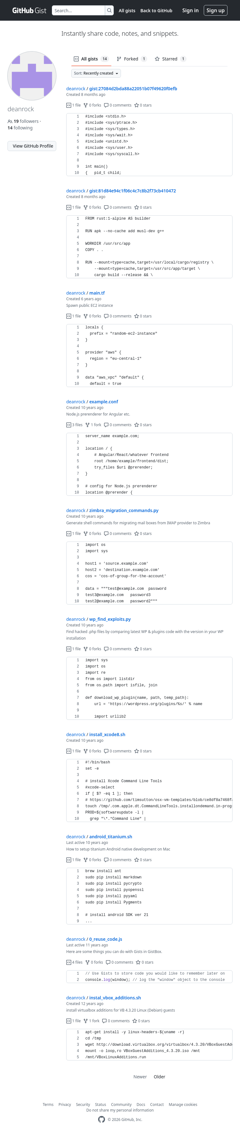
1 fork (93, 424)
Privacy (64, 1104)
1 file (73, 105)
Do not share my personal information (120, 1110)
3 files (74, 424)
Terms (48, 1104)
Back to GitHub (156, 10)
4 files (74, 962)
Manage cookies (183, 1104)
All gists (127, 10)
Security (83, 1104)
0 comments (118, 105)
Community (121, 1104)
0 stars (143, 105)
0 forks (92, 105)
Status (100, 1104)
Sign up (216, 10)
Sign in (190, 10)
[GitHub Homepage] (101, 1119)
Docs (141, 1104)
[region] (149, 144)
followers (24, 121)
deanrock (75, 89)
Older (159, 1077)
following (20, 128)
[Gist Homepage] (29, 10)
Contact (157, 1104)
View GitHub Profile (33, 146)
